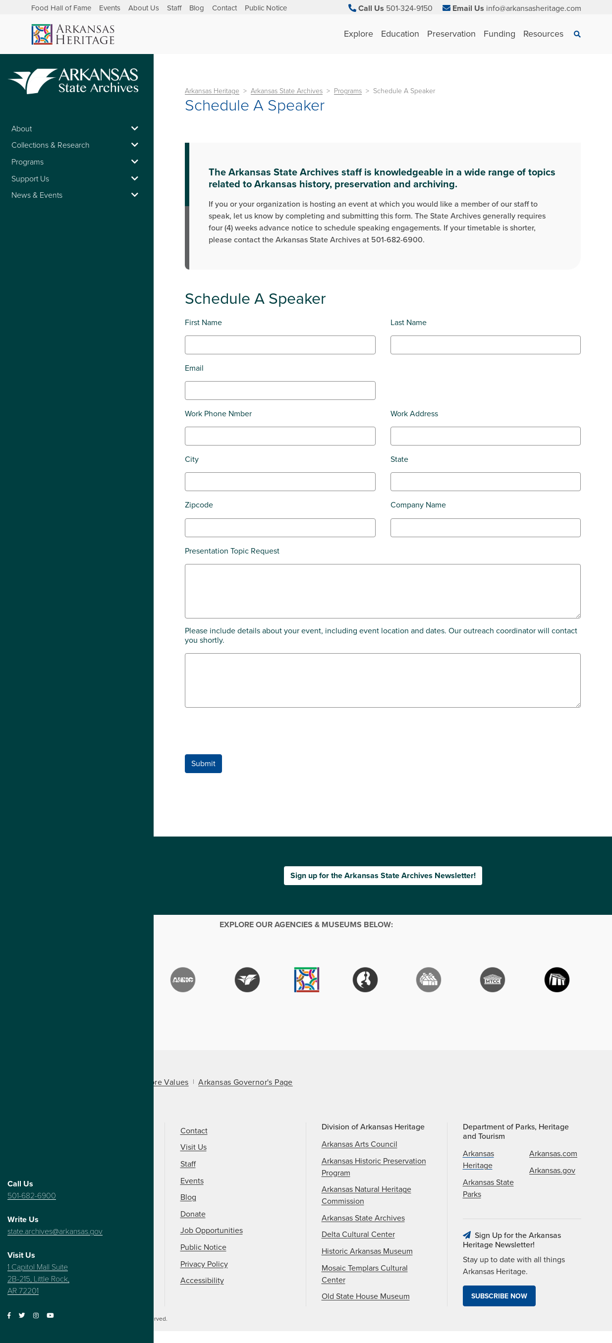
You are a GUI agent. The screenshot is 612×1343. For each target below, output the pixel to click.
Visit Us (193, 1147)
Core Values (166, 1082)
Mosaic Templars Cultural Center (365, 1274)
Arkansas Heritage (212, 91)
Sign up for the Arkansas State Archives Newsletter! (383, 876)
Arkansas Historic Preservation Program (374, 1167)
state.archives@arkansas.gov (55, 1231)
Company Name (418, 505)
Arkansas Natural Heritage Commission (366, 1195)
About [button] (76, 129)
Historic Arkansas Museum (367, 1251)
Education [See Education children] (400, 33)
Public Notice (266, 7)
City (192, 459)
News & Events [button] (76, 195)
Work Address (414, 414)
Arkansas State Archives (287, 91)
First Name (203, 323)
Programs (348, 91)
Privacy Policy (204, 1264)
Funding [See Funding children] (499, 33)
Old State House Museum (366, 1296)
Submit (203, 764)
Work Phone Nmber (218, 414)
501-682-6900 (31, 1196)
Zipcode (199, 505)
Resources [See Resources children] (543, 33)
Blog (196, 7)
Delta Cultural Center (358, 1234)
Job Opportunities (211, 1230)
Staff (174, 7)
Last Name (408, 323)
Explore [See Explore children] (358, 33)
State (399, 459)
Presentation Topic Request (232, 551)
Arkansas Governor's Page (245, 1082)
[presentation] (260, 735)
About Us (143, 7)
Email (194, 368)
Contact (224, 7)
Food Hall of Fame (61, 7)
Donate (193, 1214)
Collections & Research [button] (76, 145)
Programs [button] (76, 162)
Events (109, 7)
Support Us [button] (76, 179)
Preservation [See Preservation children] (451, 33)
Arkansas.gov (552, 1170)
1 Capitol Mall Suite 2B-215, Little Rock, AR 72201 (38, 1279)
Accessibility (202, 1281)
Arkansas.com (553, 1154)
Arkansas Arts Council (359, 1144)
